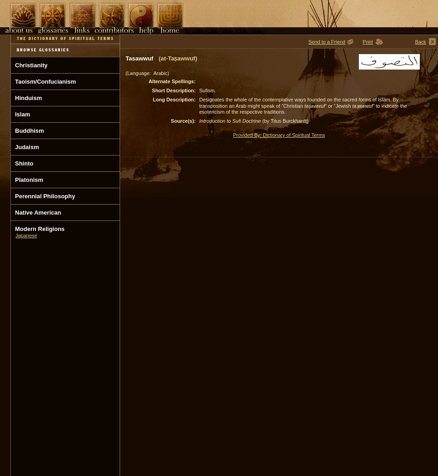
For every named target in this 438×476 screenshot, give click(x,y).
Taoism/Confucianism (45, 81)
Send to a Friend (326, 42)
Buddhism (29, 130)
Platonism (29, 179)
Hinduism (28, 98)
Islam (22, 114)
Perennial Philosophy (45, 196)
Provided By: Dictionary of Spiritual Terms (279, 135)
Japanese (26, 235)
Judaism (27, 147)
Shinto (24, 163)
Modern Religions (40, 228)
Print (367, 42)
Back (420, 42)
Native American (38, 212)
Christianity (31, 65)
